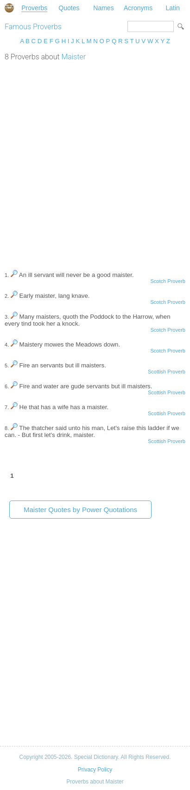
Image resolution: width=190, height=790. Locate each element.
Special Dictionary (9, 8)
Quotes (68, 8)
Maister (73, 56)
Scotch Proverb (167, 281)
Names (103, 8)
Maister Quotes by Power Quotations (80, 510)
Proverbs (34, 8)
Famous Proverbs (33, 26)
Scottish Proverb (166, 371)
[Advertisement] (95, 161)
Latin (172, 8)
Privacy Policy (95, 769)
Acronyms (138, 8)
